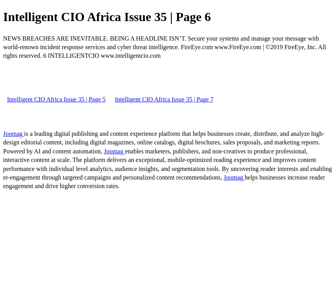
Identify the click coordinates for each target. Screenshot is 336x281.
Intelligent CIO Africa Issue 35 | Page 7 (164, 99)
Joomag (13, 133)
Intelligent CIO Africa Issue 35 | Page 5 (56, 99)
